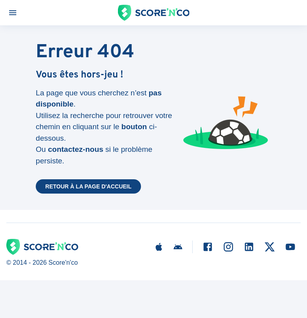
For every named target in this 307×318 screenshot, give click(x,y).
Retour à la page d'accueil (88, 186)
